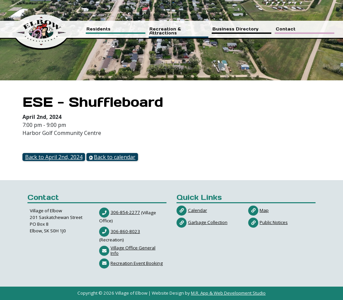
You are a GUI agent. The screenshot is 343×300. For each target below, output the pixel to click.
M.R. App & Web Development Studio (228, 293)
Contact (285, 29)
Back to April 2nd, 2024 (53, 157)
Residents (98, 29)
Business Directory (235, 29)
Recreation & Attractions (165, 31)
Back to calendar (114, 157)
